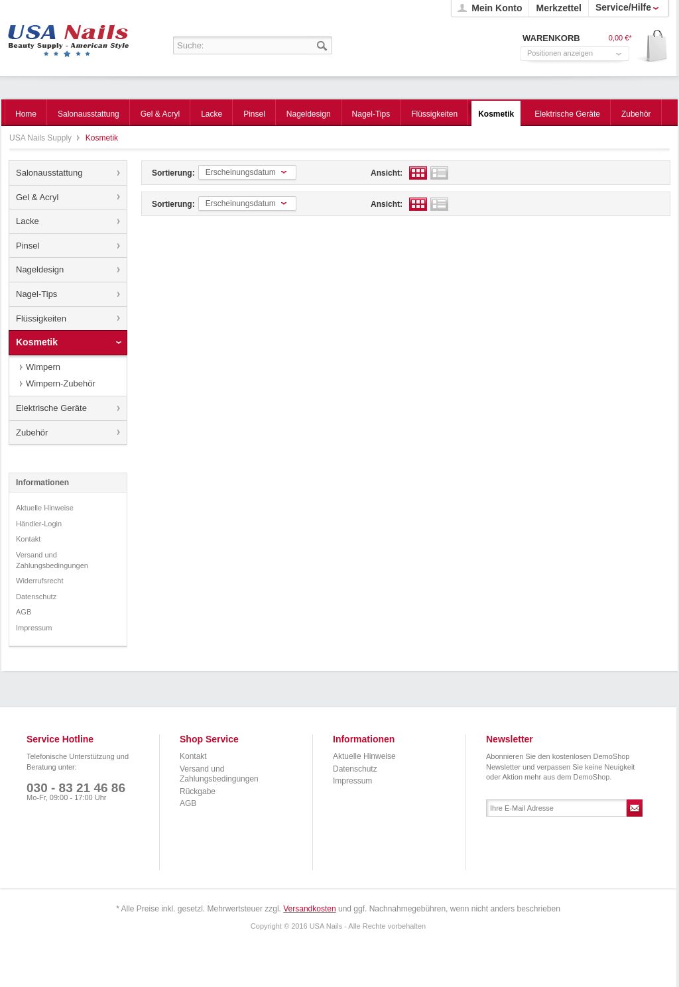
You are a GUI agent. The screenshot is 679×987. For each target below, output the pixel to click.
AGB (23, 612)
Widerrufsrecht (40, 581)
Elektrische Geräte (51, 408)
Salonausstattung (49, 173)
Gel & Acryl (37, 197)
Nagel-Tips (36, 294)
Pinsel (27, 246)
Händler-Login (39, 524)
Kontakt (28, 539)
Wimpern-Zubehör (60, 383)
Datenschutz (36, 597)
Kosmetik (37, 342)
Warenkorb (652, 47)
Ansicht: (386, 173)
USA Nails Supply (68, 36)
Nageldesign (40, 269)
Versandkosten (309, 908)
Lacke (27, 221)
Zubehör (32, 432)
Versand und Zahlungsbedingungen (52, 560)
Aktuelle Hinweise (45, 508)
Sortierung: (173, 173)
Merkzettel (558, 8)
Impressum (34, 628)
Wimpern (43, 367)
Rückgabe (198, 791)
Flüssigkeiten (41, 318)
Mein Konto (496, 8)
